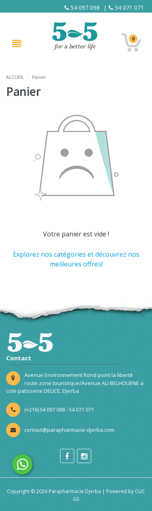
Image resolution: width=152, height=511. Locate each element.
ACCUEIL (15, 77)
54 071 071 (126, 7)
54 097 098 (82, 7)
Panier (39, 77)
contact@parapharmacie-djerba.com (69, 429)
